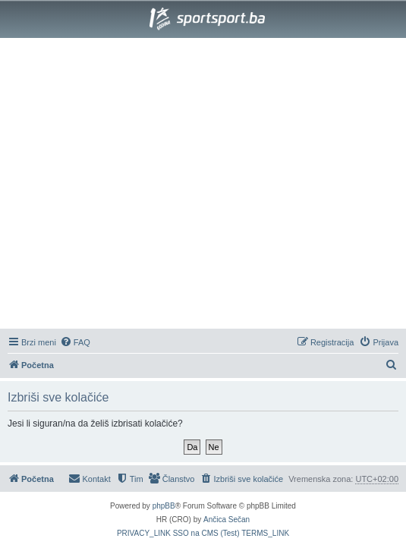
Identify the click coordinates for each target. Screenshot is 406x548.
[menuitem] (75, 342)
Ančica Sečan (226, 519)
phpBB (164, 506)
